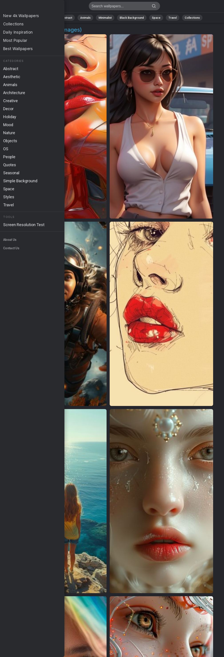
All (34, 17)
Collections (192, 17)
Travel (172, 17)
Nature (48, 17)
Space (156, 17)
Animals (85, 17)
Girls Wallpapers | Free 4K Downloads (26, 7)
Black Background (132, 17)
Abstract (66, 17)
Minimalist (105, 17)
